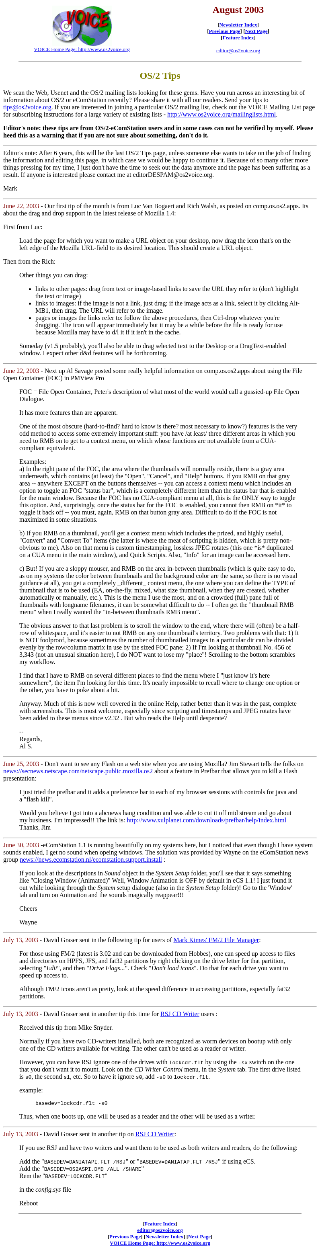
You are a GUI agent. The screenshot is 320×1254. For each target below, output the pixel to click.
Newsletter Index (238, 25)
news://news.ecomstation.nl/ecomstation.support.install (91, 859)
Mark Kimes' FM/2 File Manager (216, 939)
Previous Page (224, 31)
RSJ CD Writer (179, 1013)
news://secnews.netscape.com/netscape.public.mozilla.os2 (78, 771)
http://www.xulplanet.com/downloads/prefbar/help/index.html (206, 820)
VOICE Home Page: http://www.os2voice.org (81, 49)
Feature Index (238, 38)
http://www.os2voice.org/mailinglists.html (221, 114)
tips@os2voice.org (27, 107)
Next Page (256, 31)
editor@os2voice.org (238, 50)
